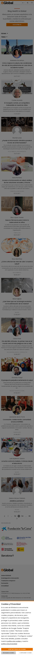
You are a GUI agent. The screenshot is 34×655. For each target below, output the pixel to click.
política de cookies (14, 641)
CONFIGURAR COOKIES (25, 653)
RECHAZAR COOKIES (8, 653)
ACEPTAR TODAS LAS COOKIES (17, 649)
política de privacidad (9, 644)
